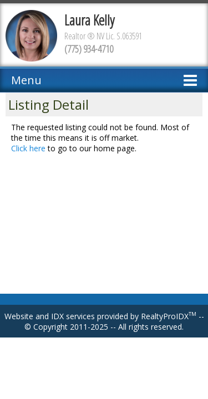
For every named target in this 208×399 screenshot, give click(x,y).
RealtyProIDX (168, 316)
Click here (28, 148)
